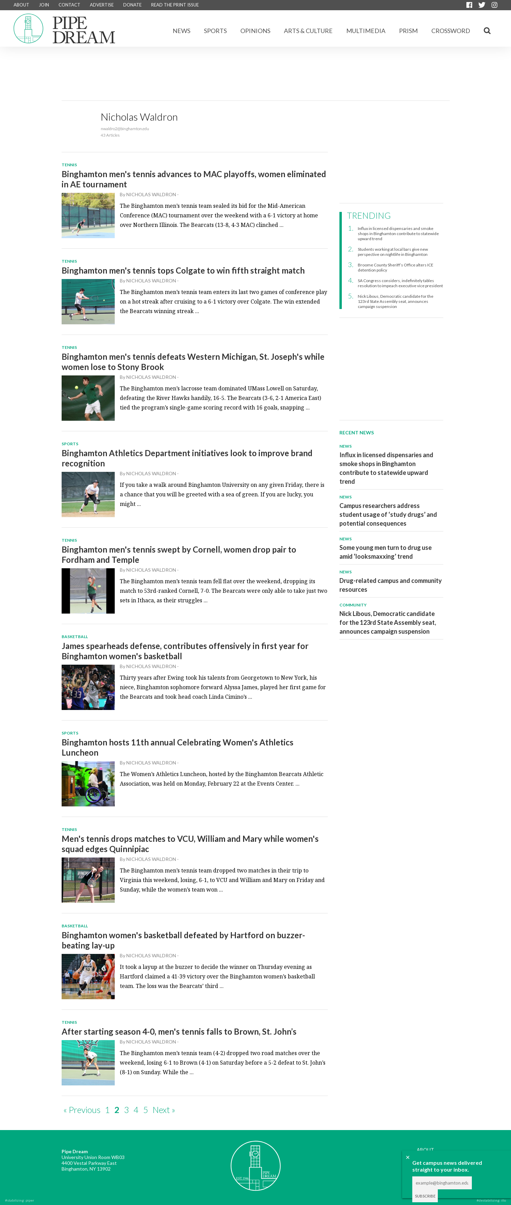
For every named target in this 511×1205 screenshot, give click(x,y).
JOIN (44, 4)
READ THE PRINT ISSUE (175, 4)
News (181, 30)
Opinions (255, 30)
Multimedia (365, 30)
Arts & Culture (308, 30)
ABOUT (21, 4)
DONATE (132, 4)
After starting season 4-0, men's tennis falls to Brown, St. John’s (179, 1031)
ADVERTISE (102, 4)
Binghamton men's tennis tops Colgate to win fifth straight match (183, 270)
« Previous (81, 1109)
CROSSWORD (450, 30)
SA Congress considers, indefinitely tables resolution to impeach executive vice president (400, 283)
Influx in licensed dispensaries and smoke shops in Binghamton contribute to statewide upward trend (398, 233)
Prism (408, 30)
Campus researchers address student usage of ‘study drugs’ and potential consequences (388, 514)
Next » (164, 1109)
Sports (215, 30)
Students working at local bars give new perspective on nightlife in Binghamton (393, 252)
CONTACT (69, 4)
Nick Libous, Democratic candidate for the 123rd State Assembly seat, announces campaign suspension (395, 301)
